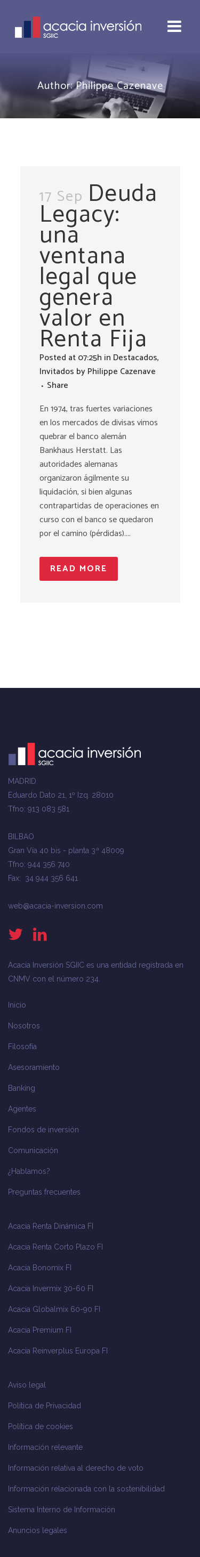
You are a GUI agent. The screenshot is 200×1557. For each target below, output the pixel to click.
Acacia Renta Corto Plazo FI (55, 1247)
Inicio (17, 1005)
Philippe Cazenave (121, 371)
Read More (78, 569)
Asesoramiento (34, 1067)
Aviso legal (27, 1385)
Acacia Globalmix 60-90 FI (54, 1309)
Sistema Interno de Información (61, 1509)
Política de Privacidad (44, 1405)
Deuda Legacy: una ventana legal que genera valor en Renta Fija (98, 266)
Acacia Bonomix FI (39, 1267)
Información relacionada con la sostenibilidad (86, 1489)
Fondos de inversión (43, 1129)
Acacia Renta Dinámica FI (50, 1226)
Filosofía (22, 1046)
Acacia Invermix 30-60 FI (50, 1288)
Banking (21, 1088)
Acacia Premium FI (39, 1330)
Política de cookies (40, 1426)
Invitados (56, 371)
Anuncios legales (37, 1530)
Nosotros (24, 1025)
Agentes (22, 1109)
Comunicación (33, 1150)
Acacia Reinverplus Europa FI (58, 1351)
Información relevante (45, 1447)
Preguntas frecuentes (44, 1192)
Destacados (135, 358)
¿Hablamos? (29, 1171)
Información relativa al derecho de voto (75, 1468)
